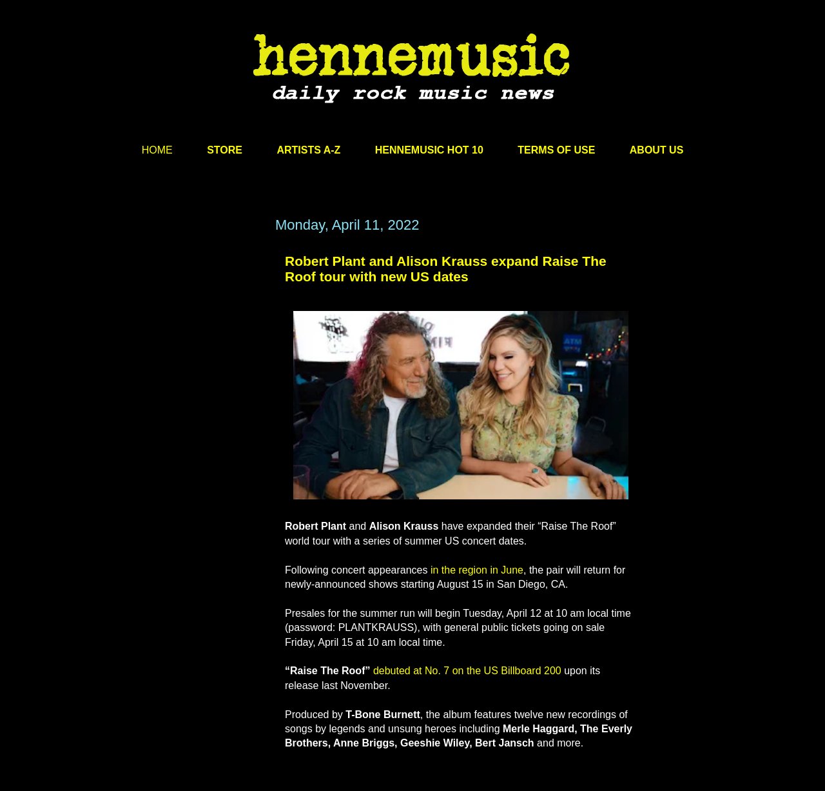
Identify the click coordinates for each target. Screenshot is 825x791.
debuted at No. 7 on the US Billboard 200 (467, 670)
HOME (157, 150)
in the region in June (477, 570)
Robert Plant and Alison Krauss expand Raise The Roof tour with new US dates (446, 269)
